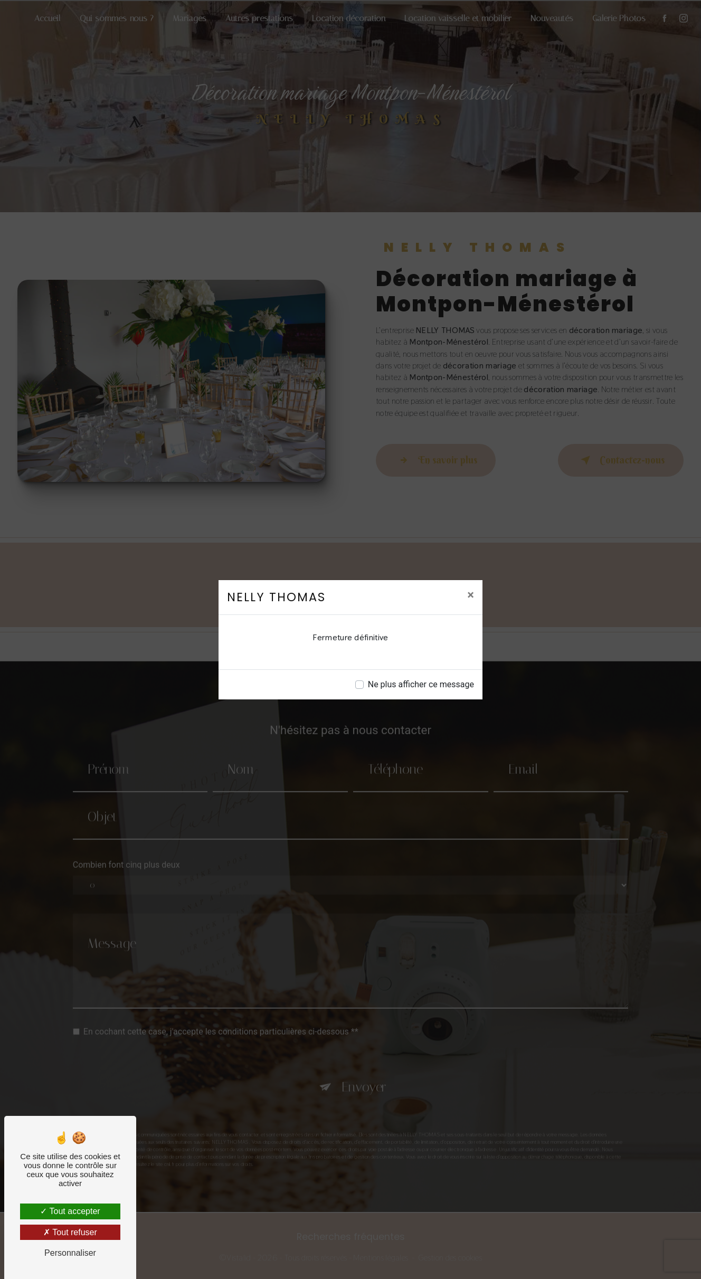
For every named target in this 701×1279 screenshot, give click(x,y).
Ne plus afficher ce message (421, 684)
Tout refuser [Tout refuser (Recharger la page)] (70, 1232)
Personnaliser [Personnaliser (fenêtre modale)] (70, 1252)
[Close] (470, 595)
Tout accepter (70, 1211)
